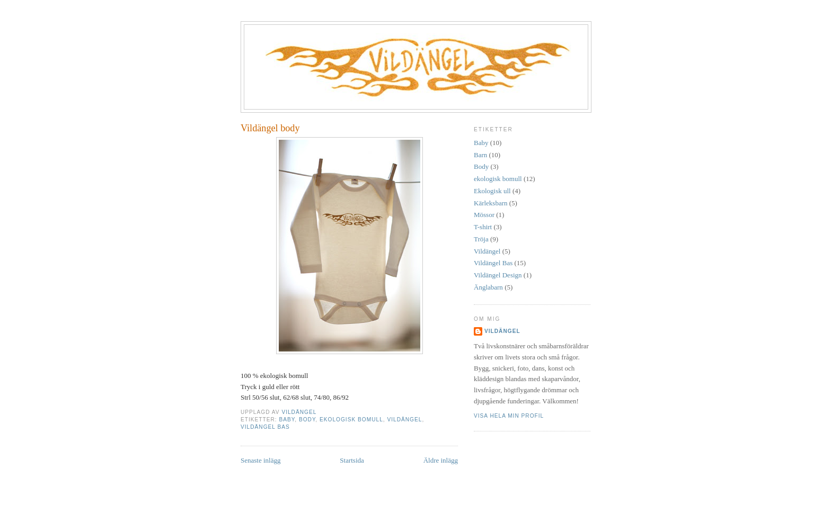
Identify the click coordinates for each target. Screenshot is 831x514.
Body (307, 419)
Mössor (484, 215)
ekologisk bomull (351, 419)
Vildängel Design (498, 275)
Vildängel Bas (265, 427)
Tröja (481, 239)
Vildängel (404, 419)
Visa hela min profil (509, 416)
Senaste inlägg (260, 460)
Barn (480, 155)
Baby (287, 419)
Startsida (352, 460)
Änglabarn (488, 287)
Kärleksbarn (491, 203)
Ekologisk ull (492, 191)
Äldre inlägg (440, 460)
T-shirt (483, 227)
